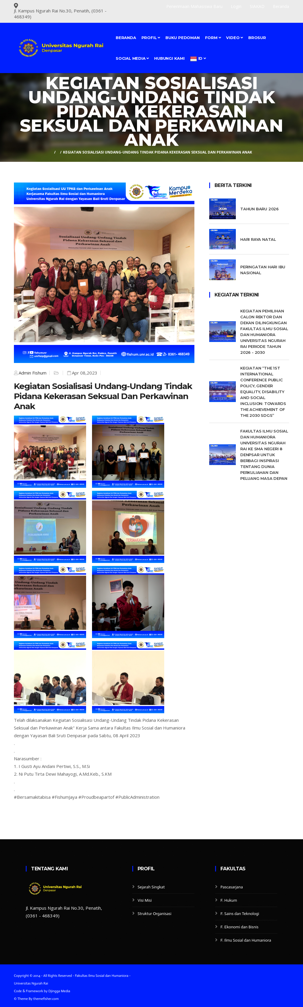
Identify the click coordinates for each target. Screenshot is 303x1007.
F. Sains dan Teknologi (239, 913)
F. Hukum (228, 900)
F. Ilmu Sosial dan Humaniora (245, 940)
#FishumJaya (64, 797)
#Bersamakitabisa (32, 797)
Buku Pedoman (182, 37)
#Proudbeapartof (96, 797)
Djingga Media (59, 991)
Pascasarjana (231, 887)
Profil (150, 37)
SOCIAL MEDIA (132, 58)
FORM (213, 37)
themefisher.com (46, 999)
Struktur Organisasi (154, 913)
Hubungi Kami (169, 58)
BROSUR (257, 37)
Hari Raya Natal (258, 239)
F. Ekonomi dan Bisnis (239, 926)
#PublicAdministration (137, 797)
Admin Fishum (32, 373)
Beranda (126, 37)
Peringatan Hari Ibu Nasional (262, 269)
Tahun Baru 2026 (259, 208)
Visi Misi (145, 900)
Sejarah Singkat (151, 887)
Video (234, 37)
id (198, 58)
